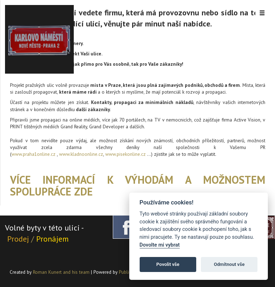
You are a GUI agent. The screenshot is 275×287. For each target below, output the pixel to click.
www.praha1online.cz (33, 154)
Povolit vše (167, 264)
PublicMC (128, 272)
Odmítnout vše (229, 264)
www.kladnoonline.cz (81, 154)
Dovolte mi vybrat (160, 245)
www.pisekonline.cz (125, 154)
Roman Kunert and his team (62, 272)
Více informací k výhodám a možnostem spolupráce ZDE (137, 185)
